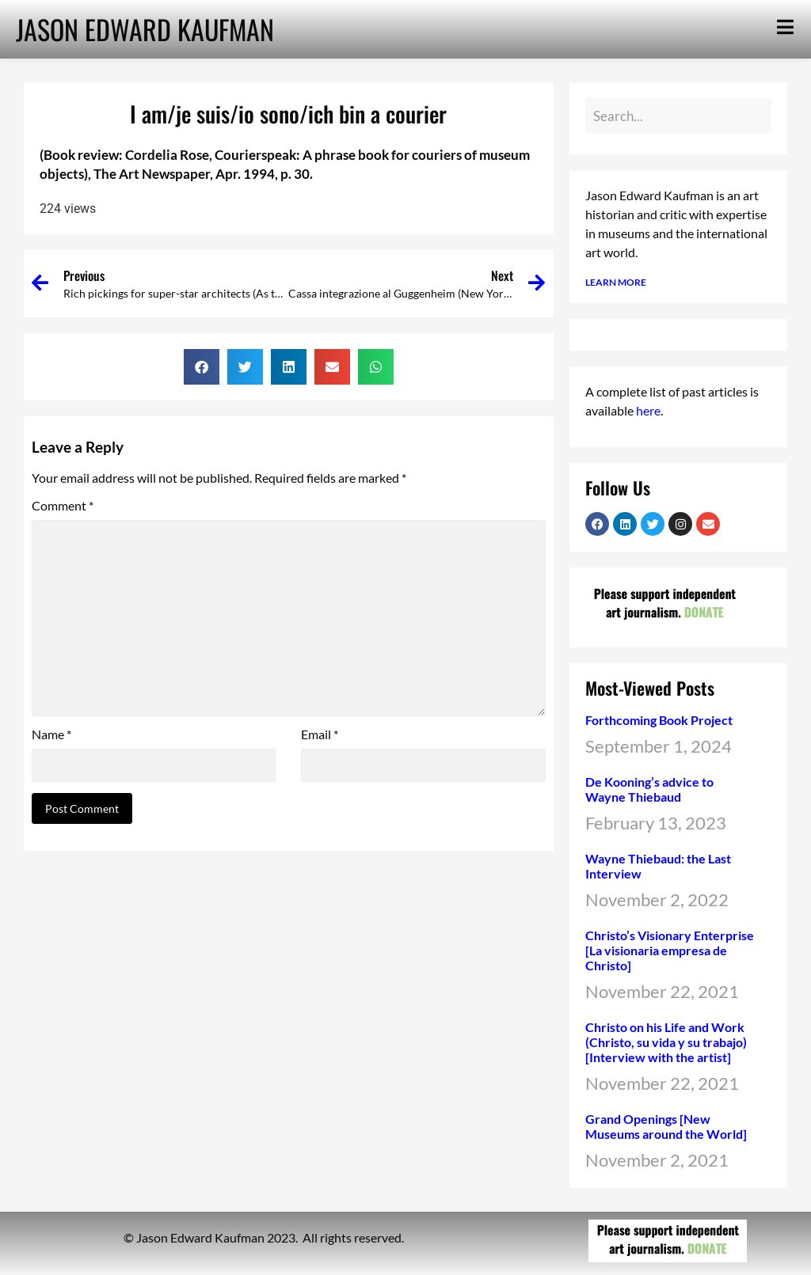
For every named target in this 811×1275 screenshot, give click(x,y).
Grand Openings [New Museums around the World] (666, 1126)
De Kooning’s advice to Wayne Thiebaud (649, 789)
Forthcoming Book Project (659, 719)
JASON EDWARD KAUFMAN (145, 29)
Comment (62, 505)
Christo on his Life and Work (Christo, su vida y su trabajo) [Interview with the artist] (666, 1041)
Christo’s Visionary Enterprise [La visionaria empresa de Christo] (669, 950)
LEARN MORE (615, 282)
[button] (201, 367)
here (648, 410)
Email (319, 734)
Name (51, 734)
